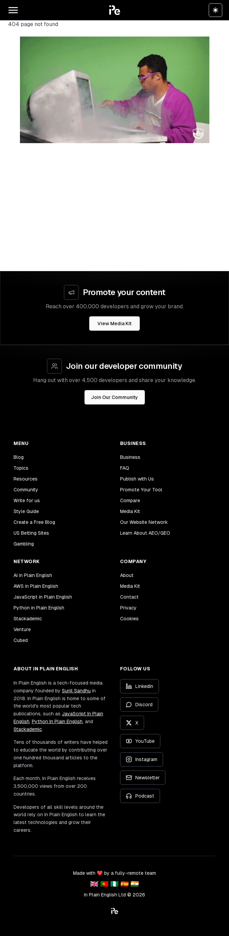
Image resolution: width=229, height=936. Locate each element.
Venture (22, 629)
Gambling (24, 544)
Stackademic (28, 618)
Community (26, 489)
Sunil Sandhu (76, 690)
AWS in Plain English (36, 586)
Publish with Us (137, 479)
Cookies (129, 618)
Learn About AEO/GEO (145, 533)
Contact (129, 597)
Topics (21, 468)
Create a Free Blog (34, 522)
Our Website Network (144, 522)
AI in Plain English (33, 575)
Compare (130, 500)
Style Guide (26, 511)
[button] (114, 10)
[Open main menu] (13, 10)
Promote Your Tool (141, 489)
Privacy (128, 607)
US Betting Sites (31, 533)
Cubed (21, 640)
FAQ (124, 468)
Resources (26, 479)
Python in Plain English (39, 607)
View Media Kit (114, 323)
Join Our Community (114, 397)
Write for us (27, 500)
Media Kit (130, 511)
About (127, 575)
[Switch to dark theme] (215, 10)
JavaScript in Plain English (43, 597)
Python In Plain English (57, 721)
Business (130, 457)
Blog (19, 457)
